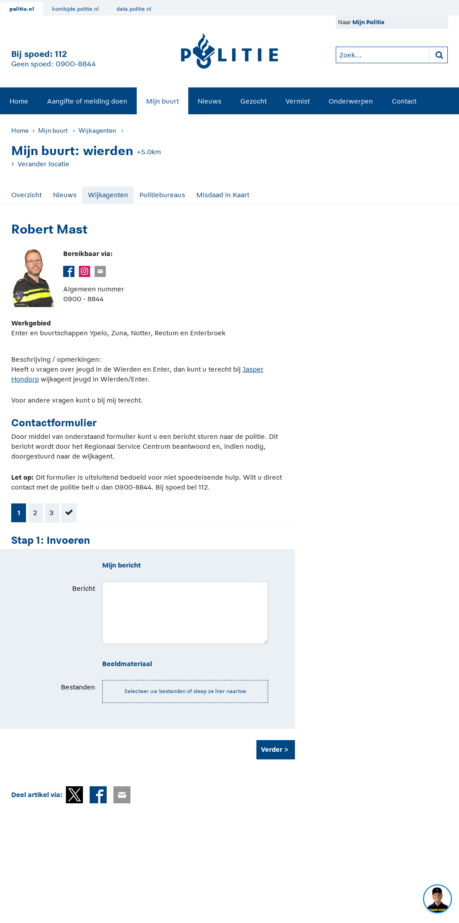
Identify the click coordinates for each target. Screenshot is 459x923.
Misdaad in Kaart (222, 195)
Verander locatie (43, 164)
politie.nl (21, 9)
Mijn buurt (162, 101)
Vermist (298, 101)
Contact (404, 101)
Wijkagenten (97, 130)
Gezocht (253, 101)
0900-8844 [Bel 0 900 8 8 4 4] (76, 64)
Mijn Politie (368, 22)
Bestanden (78, 687)
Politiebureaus (162, 195)
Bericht (83, 588)
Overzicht (26, 195)
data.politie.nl (134, 9)
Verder (271, 749)
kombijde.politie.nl (75, 9)
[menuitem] (19, 100)
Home (18, 101)
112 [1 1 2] (61, 54)
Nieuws (209, 101)
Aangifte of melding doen (87, 101)
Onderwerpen (351, 101)
